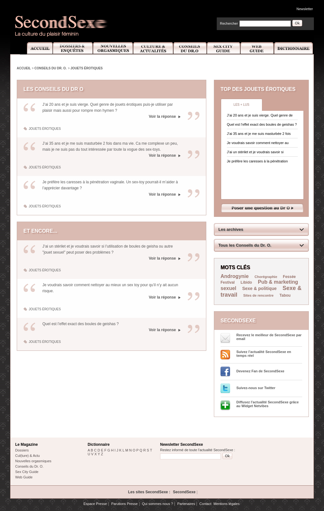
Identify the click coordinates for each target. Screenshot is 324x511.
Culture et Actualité (153, 48)
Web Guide (257, 48)
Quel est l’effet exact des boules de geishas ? (80, 324)
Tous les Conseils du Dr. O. (244, 245)
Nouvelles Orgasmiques (113, 48)
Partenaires (186, 504)
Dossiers (22, 450)
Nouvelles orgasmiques (33, 461)
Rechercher (229, 23)
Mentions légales (227, 504)
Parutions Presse (124, 504)
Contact (205, 504)
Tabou (284, 295)
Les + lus (241, 104)
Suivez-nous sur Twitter (255, 388)
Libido (246, 282)
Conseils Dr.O (190, 48)
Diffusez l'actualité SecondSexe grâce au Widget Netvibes (267, 404)
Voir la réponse (162, 116)
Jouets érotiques (87, 68)
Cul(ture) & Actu (27, 455)
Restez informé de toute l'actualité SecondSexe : (197, 450)
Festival (228, 282)
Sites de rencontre (258, 295)
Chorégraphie (266, 277)
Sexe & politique (259, 288)
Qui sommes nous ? (157, 504)
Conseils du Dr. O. (50, 68)
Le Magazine (26, 444)
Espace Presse (95, 504)
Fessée (289, 276)
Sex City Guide (223, 48)
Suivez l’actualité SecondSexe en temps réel (263, 353)
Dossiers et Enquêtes (73, 48)
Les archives (230, 229)
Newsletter (304, 9)
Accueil (36, 48)
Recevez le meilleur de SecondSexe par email (269, 337)
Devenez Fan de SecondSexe (260, 371)
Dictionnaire (294, 48)
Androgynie (235, 276)
